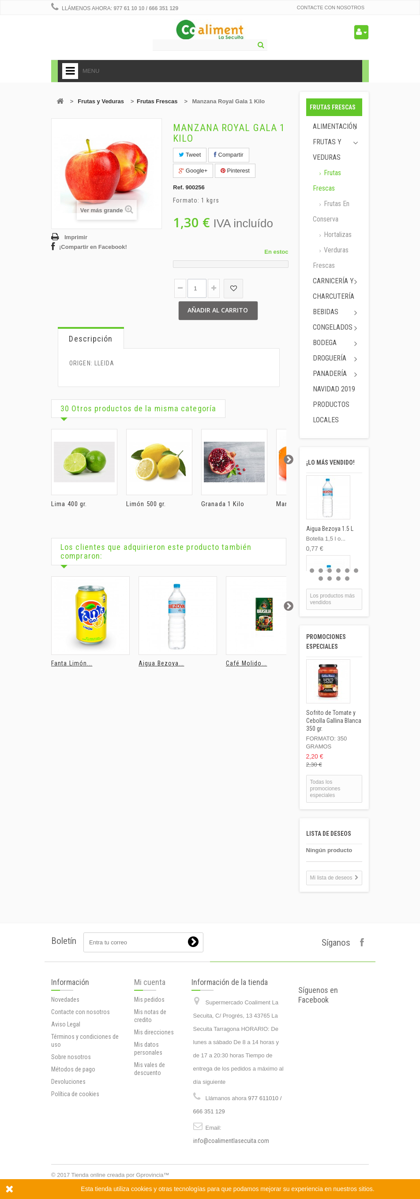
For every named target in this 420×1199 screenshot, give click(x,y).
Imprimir (75, 237)
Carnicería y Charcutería (333, 289)
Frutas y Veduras (101, 101)
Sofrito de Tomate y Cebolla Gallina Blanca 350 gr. (333, 720)
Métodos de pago (73, 1069)
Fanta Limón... (71, 663)
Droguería (329, 358)
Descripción (90, 338)
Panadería (330, 373)
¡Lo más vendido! (330, 462)
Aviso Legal (65, 1024)
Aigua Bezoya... (161, 663)
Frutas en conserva (331, 211)
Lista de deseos (328, 833)
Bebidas (325, 312)
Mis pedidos (149, 999)
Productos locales (331, 412)
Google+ (193, 170)
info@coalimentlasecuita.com (231, 1140)
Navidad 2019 (334, 389)
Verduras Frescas (331, 258)
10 (347, 578)
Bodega (325, 342)
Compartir (229, 154)
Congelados (332, 327)
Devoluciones (68, 1081)
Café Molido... (246, 663)
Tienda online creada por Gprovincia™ (120, 1175)
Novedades (65, 999)
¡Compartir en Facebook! (93, 247)
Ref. (178, 187)
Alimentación (335, 126)
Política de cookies (75, 1094)
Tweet (190, 154)
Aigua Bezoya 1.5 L (329, 528)
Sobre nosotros (71, 1056)
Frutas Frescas (157, 101)
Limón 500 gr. (146, 504)
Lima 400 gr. (69, 504)
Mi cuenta (149, 982)
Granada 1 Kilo (222, 504)
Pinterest (235, 170)
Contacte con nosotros (330, 7)
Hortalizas (337, 234)
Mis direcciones (154, 1032)
